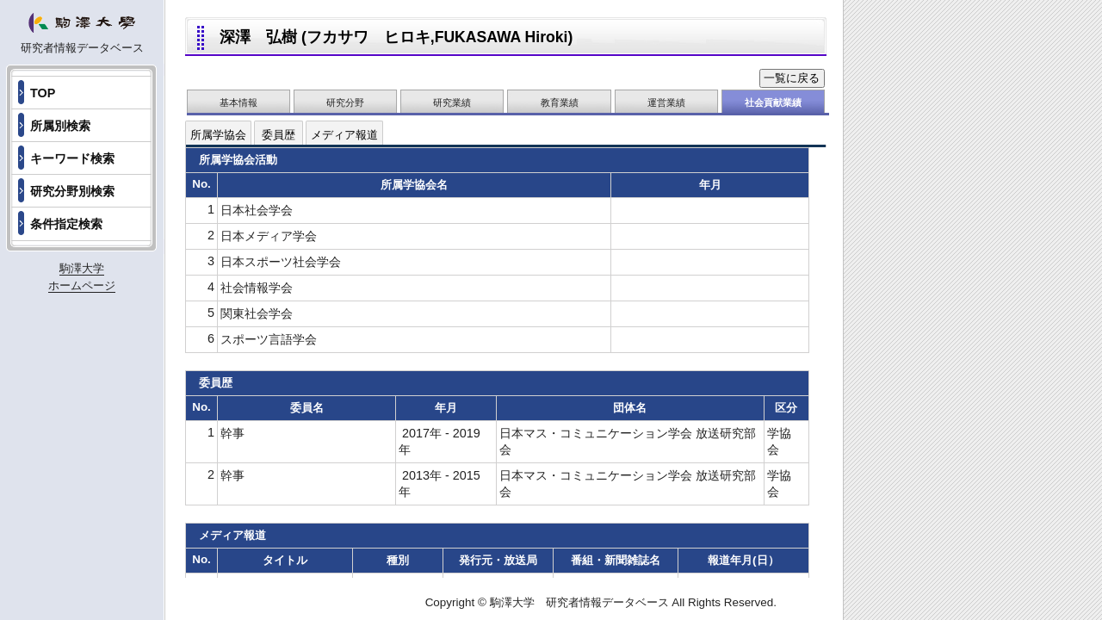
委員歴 (278, 134)
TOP (42, 93)
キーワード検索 (72, 158)
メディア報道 (344, 134)
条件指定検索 (66, 224)
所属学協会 (218, 134)
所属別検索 (60, 126)
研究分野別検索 (72, 191)
